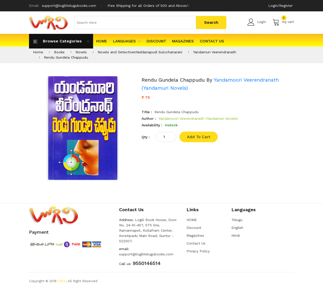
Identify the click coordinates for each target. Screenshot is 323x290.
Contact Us (212, 41)
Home (38, 52)
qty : (146, 137)
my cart (283, 22)
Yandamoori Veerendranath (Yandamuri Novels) (198, 118)
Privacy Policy (198, 251)
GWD (62, 281)
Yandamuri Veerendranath (214, 52)
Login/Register (280, 6)
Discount (156, 41)
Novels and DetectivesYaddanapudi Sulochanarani (140, 52)
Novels (81, 52)
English (237, 228)
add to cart (198, 136)
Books (59, 52)
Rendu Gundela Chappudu (66, 57)
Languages (127, 41)
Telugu (237, 220)
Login (257, 22)
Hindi (235, 235)
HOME (101, 41)
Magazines (183, 41)
